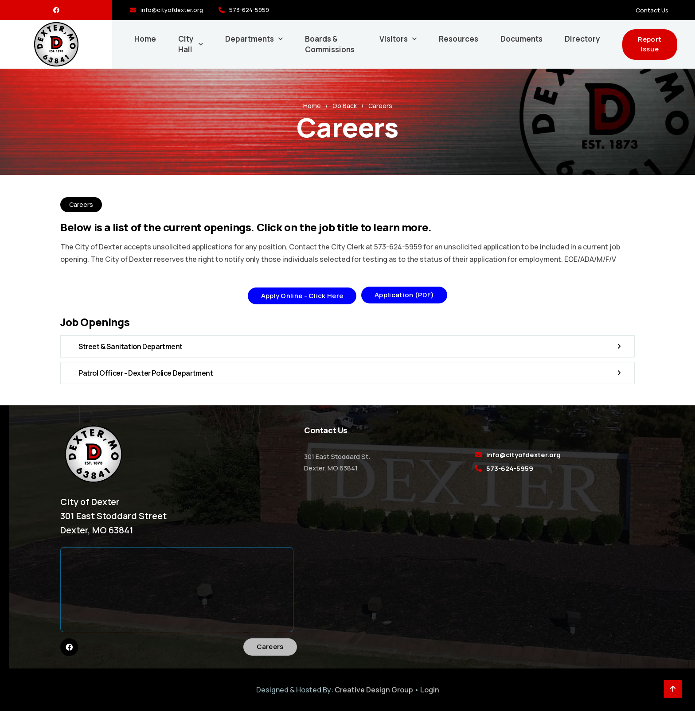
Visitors (393, 39)
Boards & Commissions (330, 44)
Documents (521, 39)
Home (145, 39)
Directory (582, 39)
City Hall (186, 44)
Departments (249, 39)
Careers (270, 646)
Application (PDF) (404, 294)
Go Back (344, 105)
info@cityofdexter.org (172, 10)
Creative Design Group (374, 690)
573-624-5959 (249, 10)
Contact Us (652, 10)
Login (429, 690)
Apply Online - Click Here (302, 295)
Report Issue (649, 44)
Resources (458, 39)
